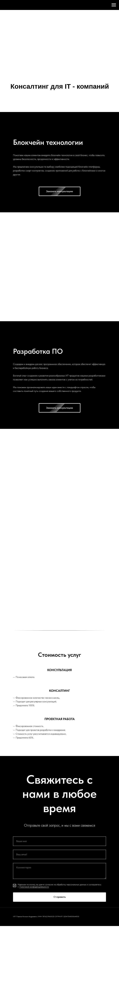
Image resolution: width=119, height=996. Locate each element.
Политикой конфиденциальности (34, 886)
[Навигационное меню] (114, 5)
